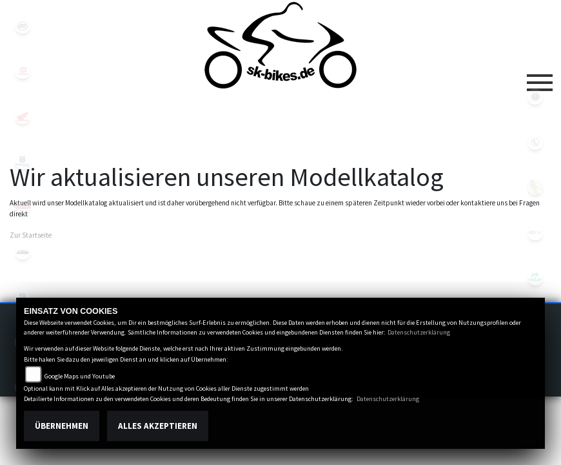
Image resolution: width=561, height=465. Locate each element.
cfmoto (22, 25)
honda (22, 116)
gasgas (22, 71)
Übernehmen (61, 425)
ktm (22, 251)
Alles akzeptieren (157, 425)
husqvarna (22, 161)
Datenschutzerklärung (419, 332)
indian (22, 206)
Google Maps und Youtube (79, 376)
